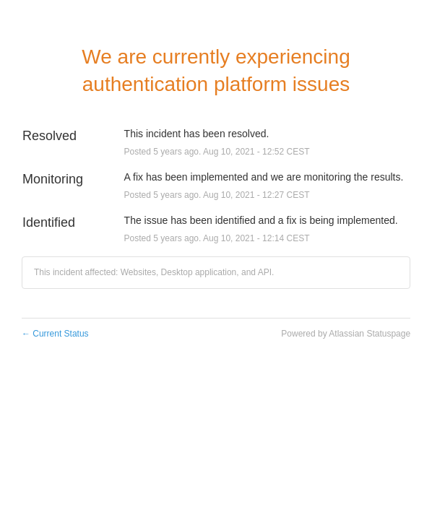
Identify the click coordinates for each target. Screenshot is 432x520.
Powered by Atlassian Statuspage (345, 334)
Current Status (55, 334)
